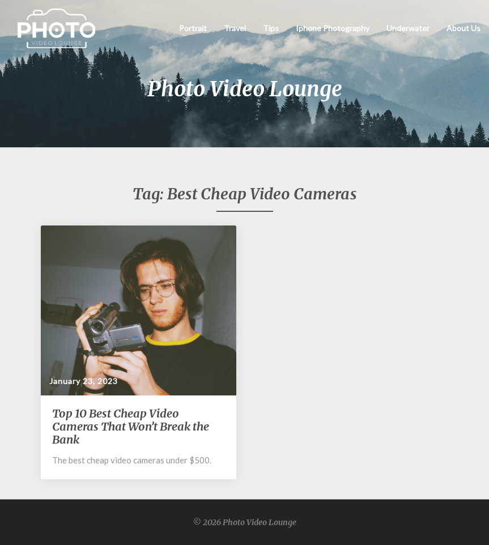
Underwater (408, 28)
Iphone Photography (332, 28)
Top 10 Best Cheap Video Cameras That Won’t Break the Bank (130, 426)
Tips (271, 28)
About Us (464, 28)
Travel (235, 28)
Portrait (193, 28)
